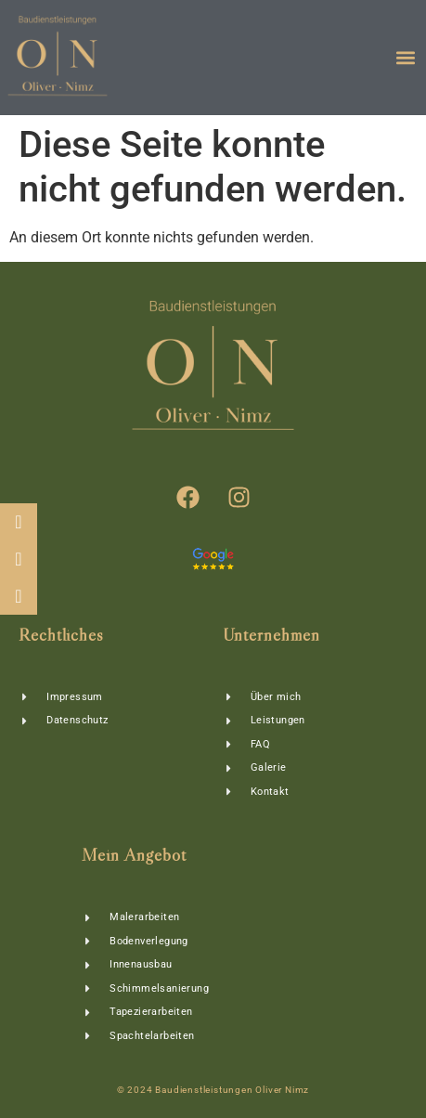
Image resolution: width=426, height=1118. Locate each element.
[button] (406, 58)
